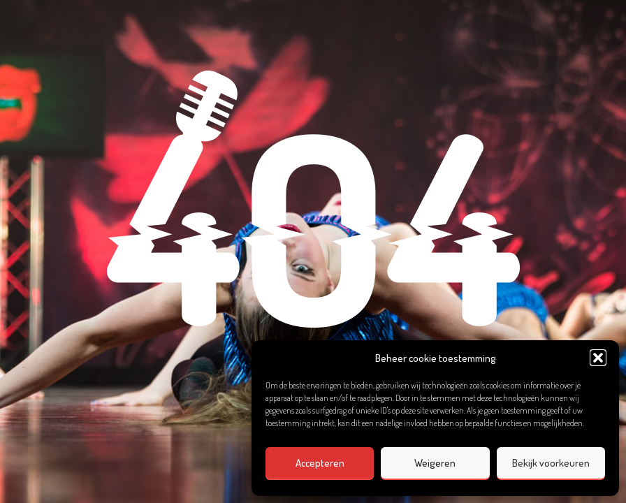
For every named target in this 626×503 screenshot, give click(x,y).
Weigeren (435, 462)
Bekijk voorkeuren (551, 462)
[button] (598, 358)
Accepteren (320, 462)
